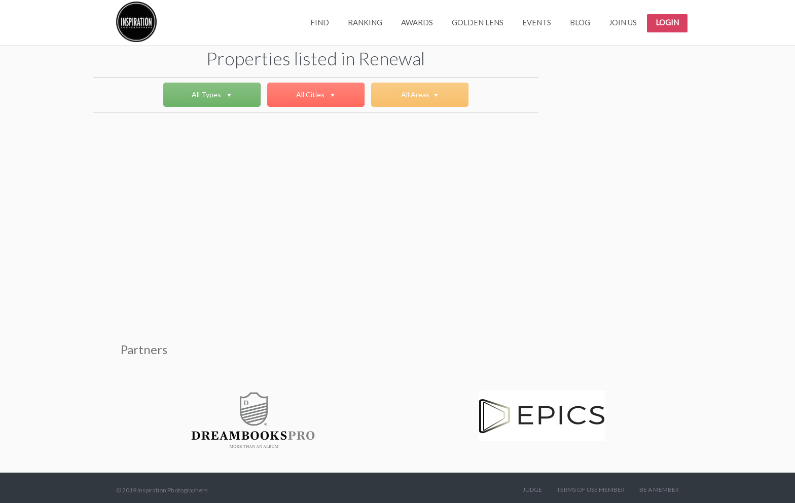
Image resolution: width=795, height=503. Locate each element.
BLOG (580, 22)
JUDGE (532, 489)
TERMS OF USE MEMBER (591, 489)
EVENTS (536, 22)
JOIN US (623, 22)
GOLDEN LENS (477, 22)
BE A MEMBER (659, 489)
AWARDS (417, 22)
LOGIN (667, 22)
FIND (319, 22)
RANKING (365, 22)
